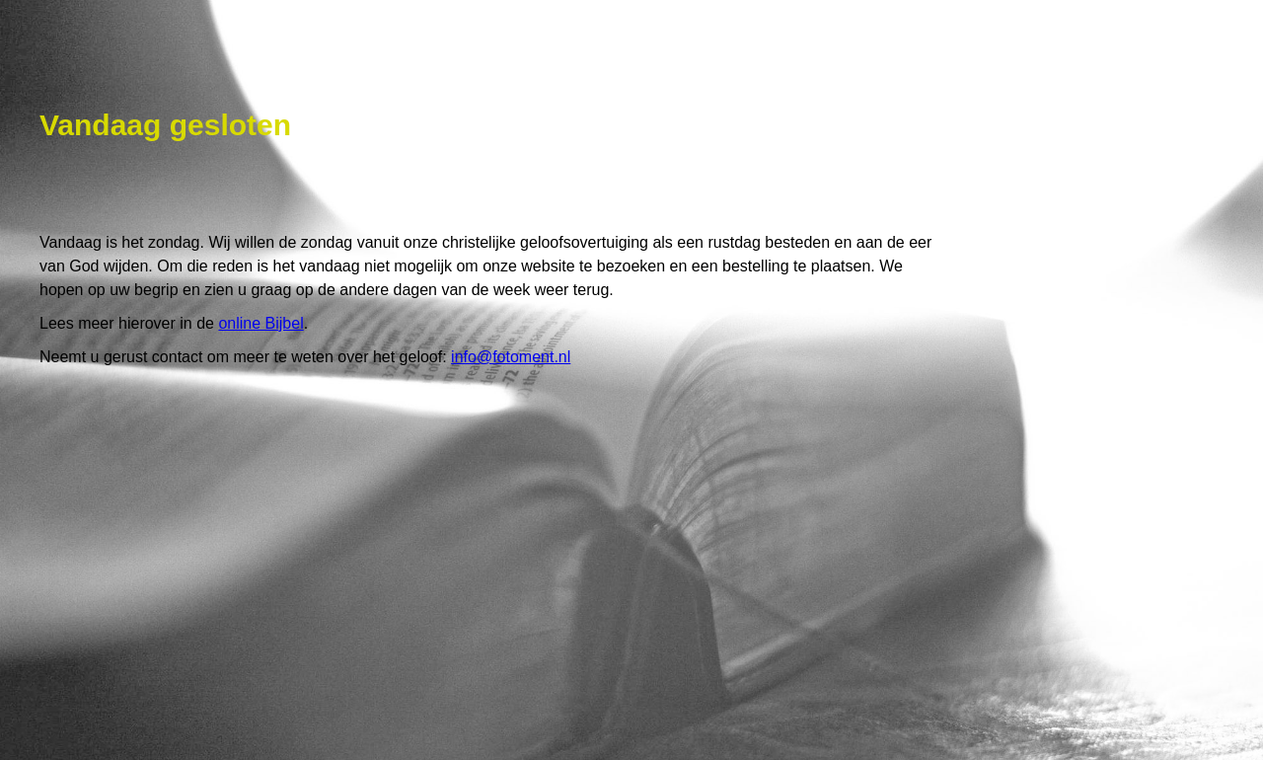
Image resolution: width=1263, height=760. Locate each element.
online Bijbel (260, 323)
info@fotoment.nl (510, 356)
